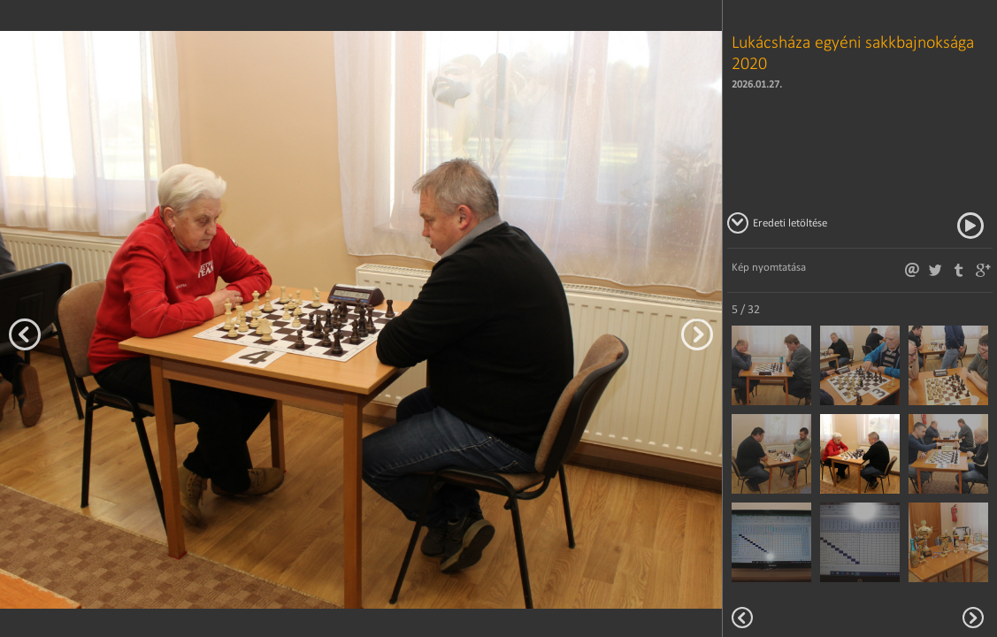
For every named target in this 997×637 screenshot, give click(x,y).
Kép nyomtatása (769, 266)
